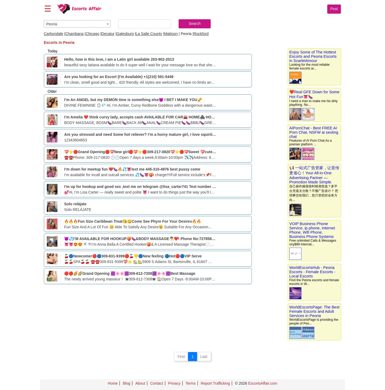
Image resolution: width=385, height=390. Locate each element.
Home (113, 383)
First (181, 356)
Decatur (107, 34)
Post (334, 9)
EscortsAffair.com (262, 383)
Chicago (92, 34)
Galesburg (125, 34)
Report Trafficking (215, 383)
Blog (126, 383)
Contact (156, 383)
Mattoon (171, 34)
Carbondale (53, 34)
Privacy (174, 383)
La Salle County (149, 34)
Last (203, 356)
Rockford (201, 34)
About (140, 383)
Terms (191, 383)
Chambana (74, 34)
